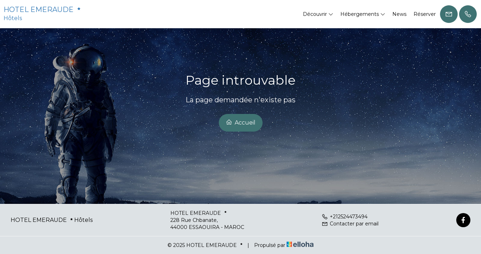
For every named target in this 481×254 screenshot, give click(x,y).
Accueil (241, 122)
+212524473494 (345, 216)
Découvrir (318, 14)
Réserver (424, 14)
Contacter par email (350, 223)
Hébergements (362, 14)
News (399, 14)
